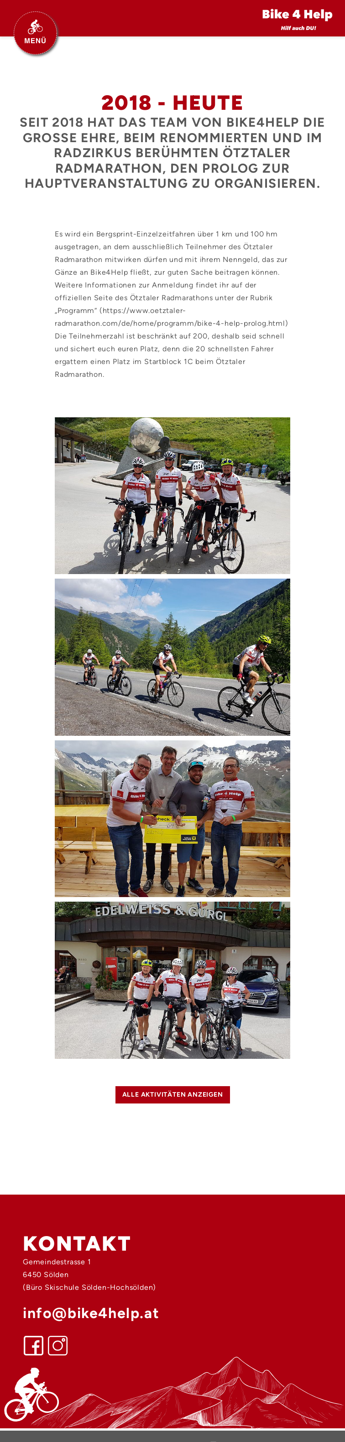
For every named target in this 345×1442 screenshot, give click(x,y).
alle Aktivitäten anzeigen (172, 1094)
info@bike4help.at (91, 1313)
